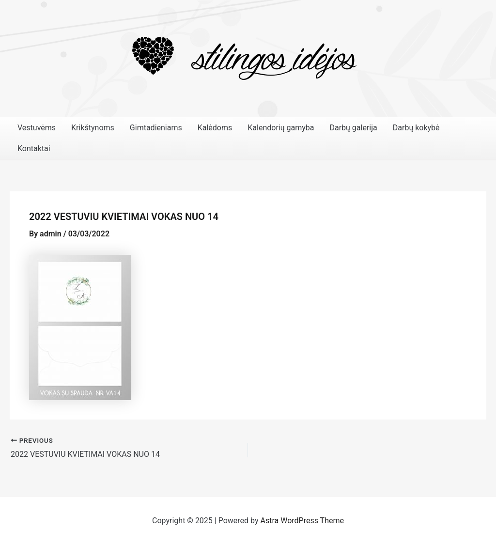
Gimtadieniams (156, 127)
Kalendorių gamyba (281, 127)
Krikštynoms (92, 127)
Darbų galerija (353, 127)
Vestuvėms (36, 127)
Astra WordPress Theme (302, 520)
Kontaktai (33, 148)
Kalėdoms (215, 127)
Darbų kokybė (416, 127)
